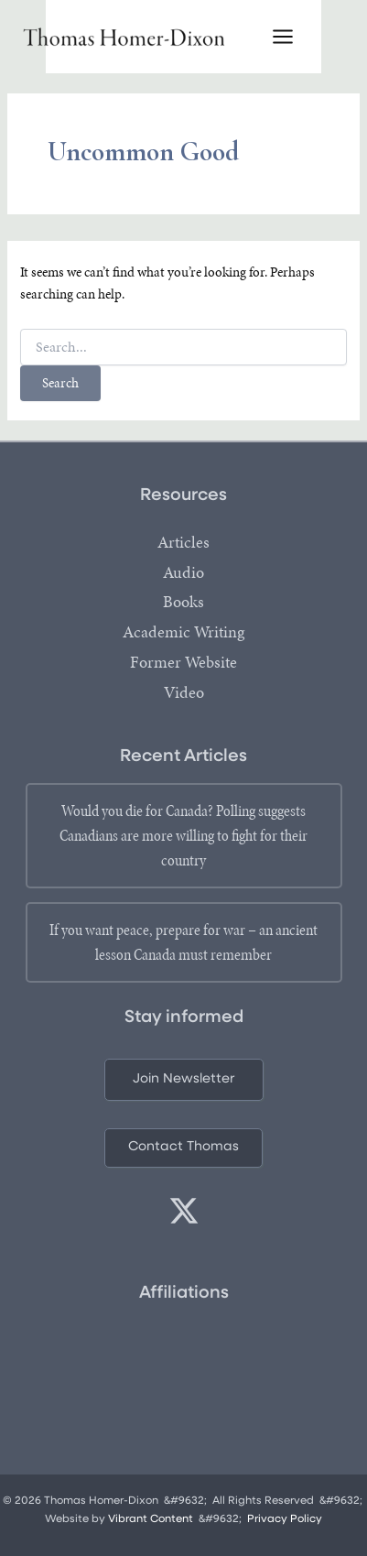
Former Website (183, 662)
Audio (183, 572)
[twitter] (184, 1210)
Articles (183, 542)
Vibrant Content (150, 1519)
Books (183, 602)
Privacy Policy (284, 1519)
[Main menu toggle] (283, 37)
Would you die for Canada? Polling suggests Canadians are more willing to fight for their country (183, 835)
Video (184, 692)
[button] (184, 1080)
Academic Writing (183, 632)
